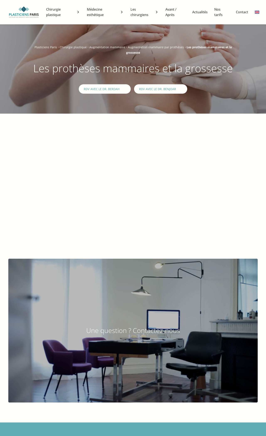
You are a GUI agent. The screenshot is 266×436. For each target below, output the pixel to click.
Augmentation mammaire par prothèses (156, 47)
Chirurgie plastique (53, 12)
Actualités (200, 12)
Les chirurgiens (139, 12)
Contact (242, 12)
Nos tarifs (218, 12)
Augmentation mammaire (107, 47)
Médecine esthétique (95, 12)
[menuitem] (257, 12)
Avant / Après (170, 12)
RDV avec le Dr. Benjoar (157, 89)
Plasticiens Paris (45, 47)
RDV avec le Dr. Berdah (101, 89)
